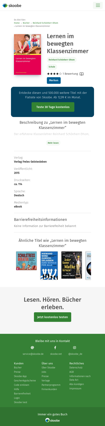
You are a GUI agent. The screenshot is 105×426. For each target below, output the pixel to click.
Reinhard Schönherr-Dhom (45, 23)
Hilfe (16, 389)
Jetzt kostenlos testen (52, 317)
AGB (71, 371)
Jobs (44, 371)
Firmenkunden (49, 389)
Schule (52, 67)
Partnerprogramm (51, 385)
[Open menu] (98, 5)
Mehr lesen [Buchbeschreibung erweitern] (53, 143)
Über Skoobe (48, 367)
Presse (45, 376)
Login (17, 398)
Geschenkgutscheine (25, 380)
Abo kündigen (76, 384)
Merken (53, 80)
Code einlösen (21, 385)
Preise (17, 371)
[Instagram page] (75, 350)
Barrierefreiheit (22, 393)
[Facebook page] (56, 350)
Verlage (46, 380)
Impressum (75, 388)
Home (17, 23)
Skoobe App (20, 376)
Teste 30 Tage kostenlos (53, 107)
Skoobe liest (20, 402)
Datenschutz (75, 367)
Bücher (26, 23)
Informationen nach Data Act (80, 378)
